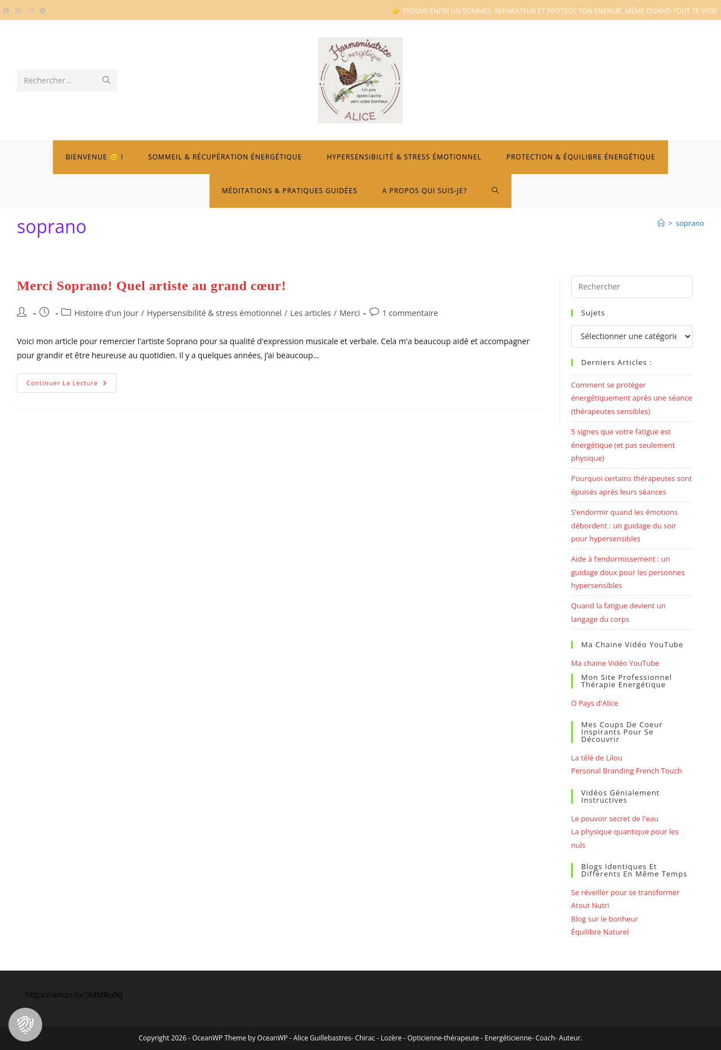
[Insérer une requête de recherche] (632, 286)
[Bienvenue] (661, 223)
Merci (350, 313)
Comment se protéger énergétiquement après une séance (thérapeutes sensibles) (631, 398)
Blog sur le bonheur (604, 919)
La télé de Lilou (596, 758)
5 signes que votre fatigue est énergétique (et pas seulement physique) (623, 444)
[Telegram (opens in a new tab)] (43, 11)
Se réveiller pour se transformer (625, 892)
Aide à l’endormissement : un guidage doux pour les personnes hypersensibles (628, 572)
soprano (690, 223)
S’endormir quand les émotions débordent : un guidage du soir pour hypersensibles (624, 525)
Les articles (310, 313)
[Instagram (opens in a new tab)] (18, 11)
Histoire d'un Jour (106, 313)
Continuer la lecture (71, 385)
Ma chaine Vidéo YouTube (615, 663)
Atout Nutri (590, 905)
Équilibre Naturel (600, 932)
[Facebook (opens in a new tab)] (7, 11)
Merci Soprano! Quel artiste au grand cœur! (151, 285)
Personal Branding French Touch (626, 771)
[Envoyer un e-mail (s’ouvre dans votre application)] (30, 11)
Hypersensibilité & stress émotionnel (214, 313)
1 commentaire (410, 313)
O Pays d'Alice (594, 703)
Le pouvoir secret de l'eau (614, 818)
